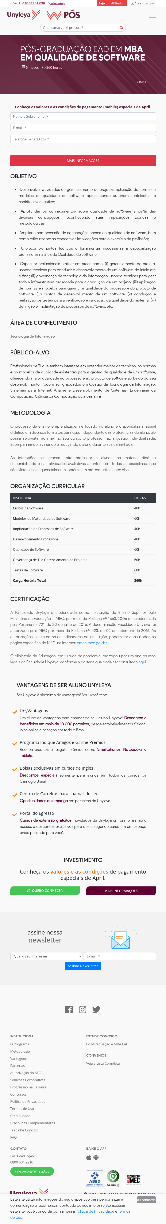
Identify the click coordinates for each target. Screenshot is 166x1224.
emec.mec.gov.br (91, 643)
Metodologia (20, 1051)
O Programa (19, 1044)
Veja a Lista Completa (103, 1063)
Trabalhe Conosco (24, 1130)
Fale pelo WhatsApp (32, 1171)
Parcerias (17, 1066)
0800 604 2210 (21, 1162)
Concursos (18, 1094)
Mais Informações (121, 891)
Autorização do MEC (26, 1073)
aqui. (143, 662)
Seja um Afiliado (111, 3)
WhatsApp (56, 3)
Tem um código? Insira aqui (82, 149)
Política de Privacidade (28, 1101)
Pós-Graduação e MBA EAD (107, 1044)
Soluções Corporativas (27, 1080)
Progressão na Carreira (28, 1087)
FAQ (13, 1137)
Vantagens (18, 1058)
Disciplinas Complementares (32, 1123)
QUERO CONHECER (45, 891)
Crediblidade (20, 1116)
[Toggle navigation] (152, 15)
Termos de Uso (22, 1109)
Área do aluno (142, 3)
